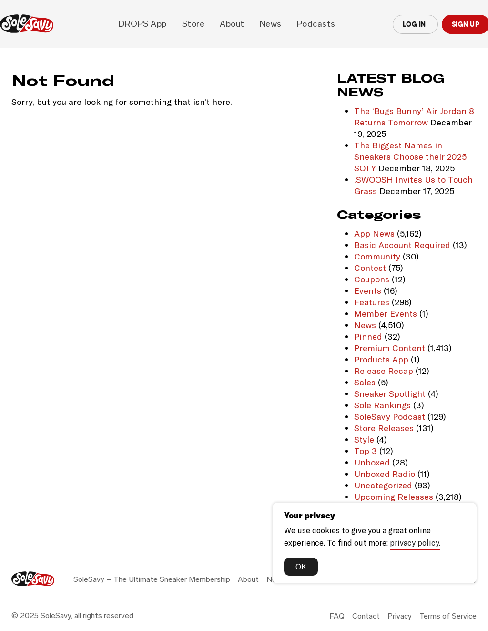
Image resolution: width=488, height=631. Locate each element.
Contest (370, 267)
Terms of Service (448, 616)
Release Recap (383, 370)
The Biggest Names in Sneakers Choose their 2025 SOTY (410, 156)
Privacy (399, 616)
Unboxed (372, 462)
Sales (365, 382)
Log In (415, 24)
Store (193, 24)
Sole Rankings (382, 405)
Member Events (385, 313)
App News (374, 233)
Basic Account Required (402, 244)
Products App (381, 359)
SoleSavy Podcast (389, 416)
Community (377, 256)
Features (371, 302)
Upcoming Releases (393, 496)
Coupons (371, 279)
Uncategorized (383, 485)
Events (367, 290)
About (232, 24)
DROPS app (143, 24)
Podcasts (316, 24)
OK (300, 566)
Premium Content (389, 347)
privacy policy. (415, 542)
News (271, 24)
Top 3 (365, 450)
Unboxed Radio (384, 473)
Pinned (368, 336)
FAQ (337, 616)
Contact (366, 616)
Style (364, 439)
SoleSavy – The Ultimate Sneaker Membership (151, 579)
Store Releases (384, 428)
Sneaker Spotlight (390, 393)
